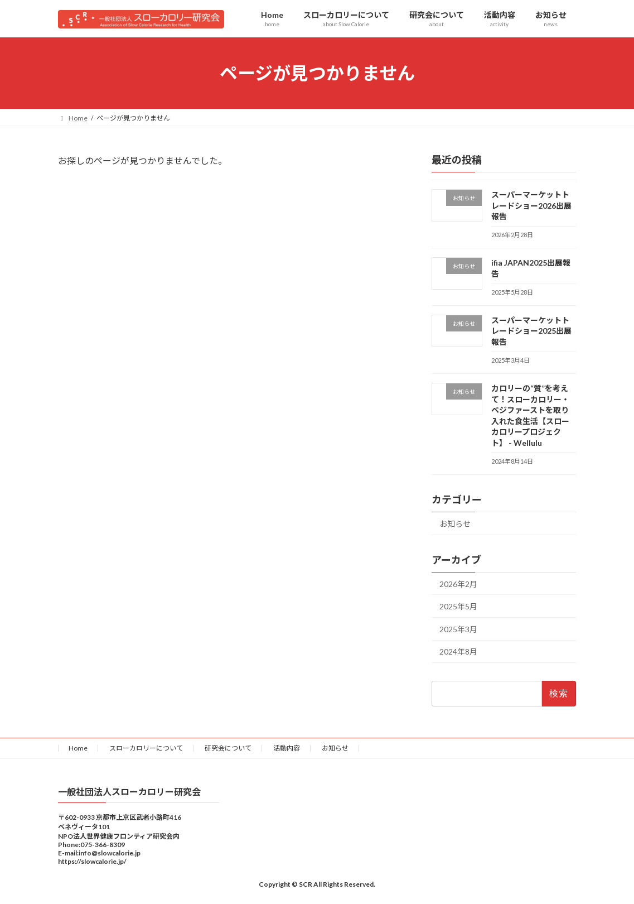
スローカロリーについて (146, 748)
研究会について (228, 748)
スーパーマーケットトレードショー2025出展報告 (531, 331)
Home (78, 748)
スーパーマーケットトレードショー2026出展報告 (531, 205)
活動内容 (286, 748)
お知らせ (455, 523)
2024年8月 (458, 652)
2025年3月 (458, 629)
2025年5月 (458, 607)
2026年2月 (458, 584)
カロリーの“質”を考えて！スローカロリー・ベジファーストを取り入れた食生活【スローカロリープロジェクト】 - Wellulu (530, 415)
